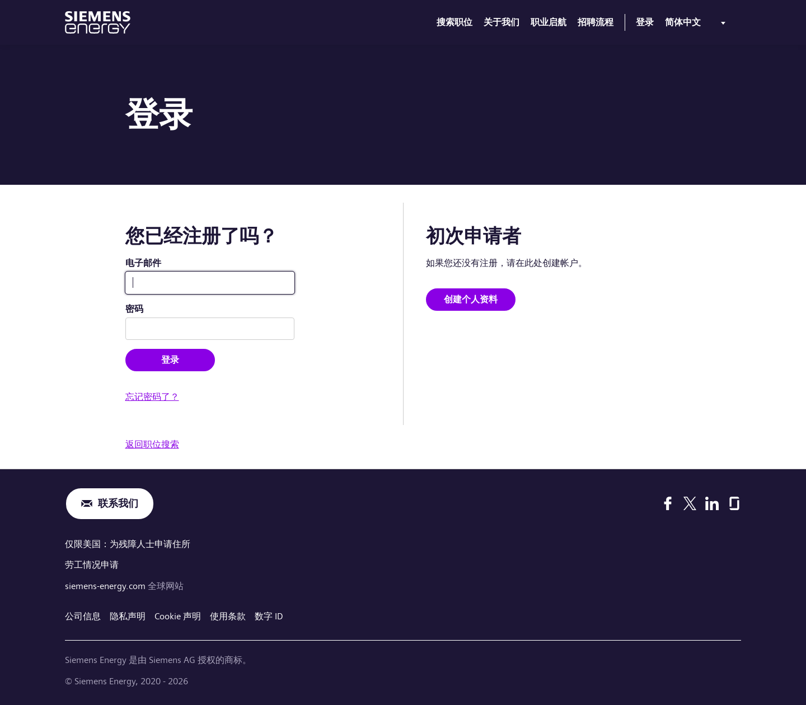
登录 (645, 22)
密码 (134, 309)
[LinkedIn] (712, 503)
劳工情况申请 (92, 564)
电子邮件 (143, 263)
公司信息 (83, 616)
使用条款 (228, 616)
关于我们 (501, 22)
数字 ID (269, 616)
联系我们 (118, 504)
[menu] (697, 24)
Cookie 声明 (177, 616)
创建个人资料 (471, 299)
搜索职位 (454, 22)
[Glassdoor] (734, 503)
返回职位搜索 (152, 444)
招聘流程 (595, 22)
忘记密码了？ (152, 396)
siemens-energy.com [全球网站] (106, 586)
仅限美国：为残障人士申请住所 (127, 544)
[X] (689, 503)
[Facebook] (667, 503)
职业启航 (548, 22)
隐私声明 (128, 616)
